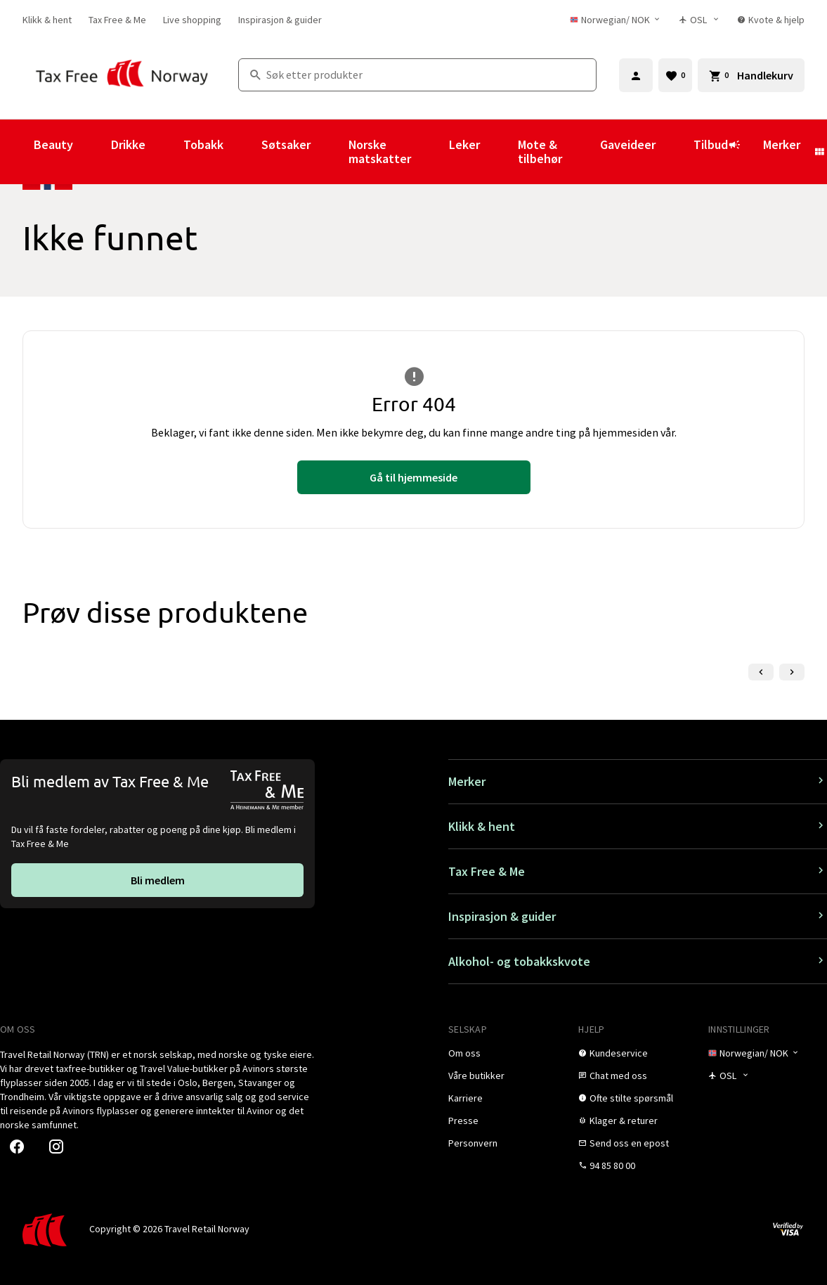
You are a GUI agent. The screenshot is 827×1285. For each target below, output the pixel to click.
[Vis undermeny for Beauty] (92, 152)
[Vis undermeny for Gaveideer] (674, 152)
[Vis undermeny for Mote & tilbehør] (581, 152)
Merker (781, 144)
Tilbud (717, 151)
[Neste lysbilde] (792, 672)
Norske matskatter (380, 151)
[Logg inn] (636, 75)
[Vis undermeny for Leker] (499, 152)
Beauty (53, 144)
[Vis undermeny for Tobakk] (242, 152)
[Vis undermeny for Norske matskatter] (430, 152)
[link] (47, 20)
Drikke (128, 144)
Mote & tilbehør (540, 151)
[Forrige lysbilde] (761, 672)
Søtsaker (286, 144)
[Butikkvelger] (699, 19)
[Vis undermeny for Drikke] (164, 152)
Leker (464, 144)
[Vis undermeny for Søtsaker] (329, 152)
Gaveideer (628, 144)
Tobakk (203, 144)
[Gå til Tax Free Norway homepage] (122, 75)
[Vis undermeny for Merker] (819, 152)
